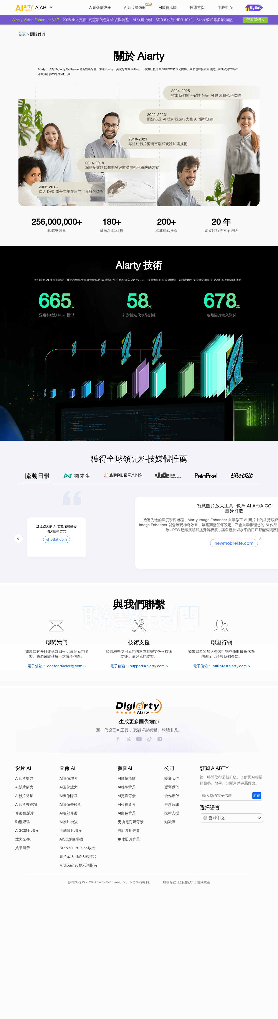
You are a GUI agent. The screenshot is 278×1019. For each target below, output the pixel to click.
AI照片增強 (69, 941)
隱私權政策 (186, 1002)
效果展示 (22, 967)
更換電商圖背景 (131, 941)
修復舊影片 (24, 933)
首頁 (22, 34)
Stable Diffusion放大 (77, 967)
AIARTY (34, 8)
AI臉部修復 (69, 933)
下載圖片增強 (71, 950)
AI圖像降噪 (69, 915)
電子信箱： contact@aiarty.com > (57, 785)
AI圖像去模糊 (70, 924)
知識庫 (169, 941)
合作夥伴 (171, 915)
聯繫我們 (171, 906)
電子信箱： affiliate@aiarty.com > (221, 785)
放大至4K (23, 959)
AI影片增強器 (135, 7)
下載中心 (225, 7)
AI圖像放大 (69, 906)
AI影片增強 (24, 898)
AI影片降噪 (24, 915)
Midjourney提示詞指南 (78, 985)
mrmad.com (228, 614)
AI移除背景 (127, 906)
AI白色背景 (127, 933)
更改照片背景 (129, 959)
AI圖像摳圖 (168, 7)
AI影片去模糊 (26, 924)
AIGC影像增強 (71, 959)
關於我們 (171, 898)
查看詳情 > (255, 20)
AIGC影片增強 (27, 950)
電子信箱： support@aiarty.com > (139, 785)
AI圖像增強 (69, 898)
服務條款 (169, 1002)
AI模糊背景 (127, 924)
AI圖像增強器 (100, 7)
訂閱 (256, 915)
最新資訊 (171, 924)
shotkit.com (48, 609)
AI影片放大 (24, 906)
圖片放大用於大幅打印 (78, 976)
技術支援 (197, 7)
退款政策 (203, 1002)
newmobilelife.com (139, 624)
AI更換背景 (127, 915)
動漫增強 (22, 941)
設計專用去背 (129, 950)
